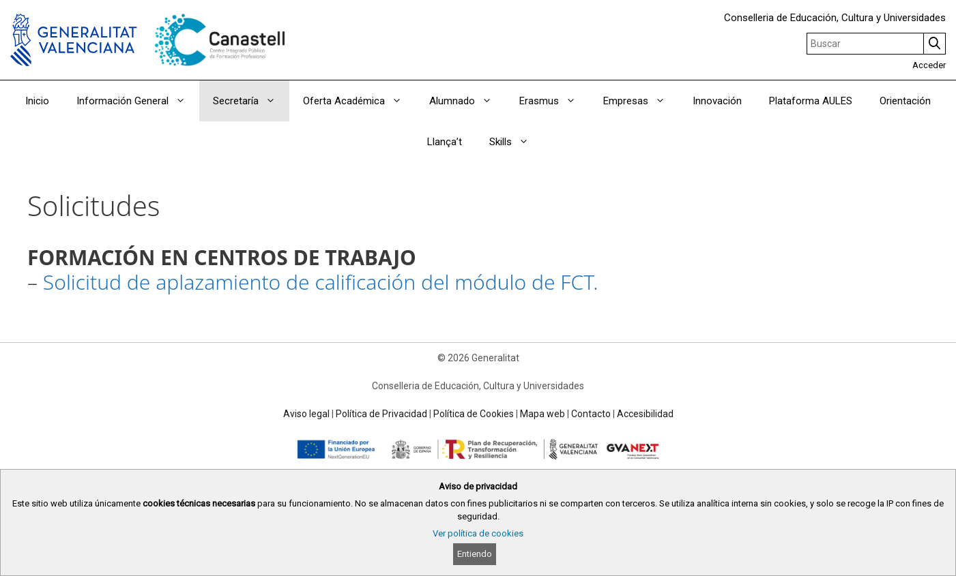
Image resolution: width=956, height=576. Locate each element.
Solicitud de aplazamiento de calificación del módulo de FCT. (320, 282)
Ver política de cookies (478, 533)
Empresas (641, 100)
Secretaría (251, 100)
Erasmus (554, 100)
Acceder (929, 65)
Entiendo (474, 554)
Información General (137, 100)
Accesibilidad (645, 413)
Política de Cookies (473, 413)
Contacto (591, 413)
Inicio (37, 101)
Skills (515, 141)
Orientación (905, 101)
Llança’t (444, 142)
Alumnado (467, 100)
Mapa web (542, 413)
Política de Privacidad (381, 413)
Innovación (717, 101)
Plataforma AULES (810, 101)
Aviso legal (306, 413)
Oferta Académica (359, 100)
